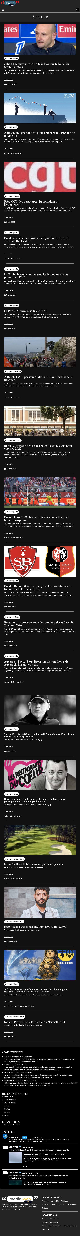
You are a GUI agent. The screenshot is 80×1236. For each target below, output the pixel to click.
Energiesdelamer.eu (12, 1123)
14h (37, 1171)
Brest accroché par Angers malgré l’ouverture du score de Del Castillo (38, 239)
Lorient (7, 1110)
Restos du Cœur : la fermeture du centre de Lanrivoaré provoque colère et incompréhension (35, 799)
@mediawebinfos (27, 1146)
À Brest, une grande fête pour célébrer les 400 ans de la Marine (39, 134)
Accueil (45, 1217)
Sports (15, 58)
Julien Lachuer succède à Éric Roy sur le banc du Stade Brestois (38, 65)
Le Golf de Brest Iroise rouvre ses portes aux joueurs (33, 862)
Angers (7, 1104)
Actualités (16, 370)
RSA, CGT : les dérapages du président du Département (33, 202)
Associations (71, 1203)
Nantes (7, 1107)
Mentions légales (69, 1224)
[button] (2, 9)
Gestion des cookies (50, 1221)
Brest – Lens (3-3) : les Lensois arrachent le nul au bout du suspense (38, 517)
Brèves (15, 728)
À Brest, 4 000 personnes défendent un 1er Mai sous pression (36, 377)
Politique (15, 196)
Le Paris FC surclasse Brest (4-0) (26, 310)
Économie (16, 439)
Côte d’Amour (10, 1098)
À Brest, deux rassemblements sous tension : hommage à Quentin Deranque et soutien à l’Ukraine (35, 989)
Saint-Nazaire (9, 1101)
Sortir (14, 127)
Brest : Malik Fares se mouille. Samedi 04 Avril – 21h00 (35, 925)
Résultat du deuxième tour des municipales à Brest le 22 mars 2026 (39, 622)
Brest (6, 1114)
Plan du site (54, 1217)
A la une (8, 58)
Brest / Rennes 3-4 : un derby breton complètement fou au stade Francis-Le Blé (39, 586)
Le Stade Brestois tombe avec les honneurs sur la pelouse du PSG (38, 275)
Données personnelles (51, 1224)
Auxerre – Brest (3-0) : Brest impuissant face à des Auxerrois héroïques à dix (38, 661)
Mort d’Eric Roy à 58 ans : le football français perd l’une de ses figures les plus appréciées (39, 734)
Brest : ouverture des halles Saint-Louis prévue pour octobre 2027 (36, 446)
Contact (45, 1228)
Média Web (8, 1095)
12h (37, 1146)
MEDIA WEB (13, 1145)
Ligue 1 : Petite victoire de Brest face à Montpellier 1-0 (34, 1020)
